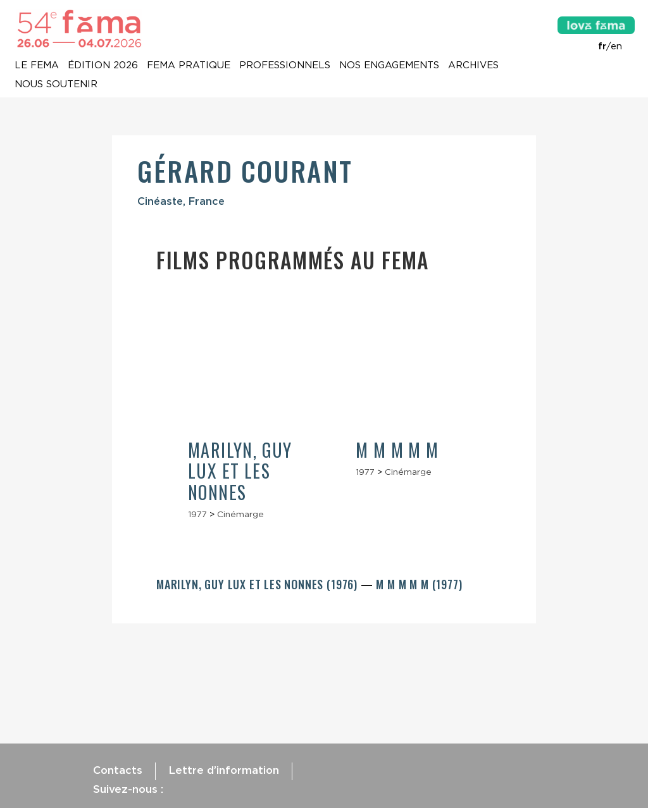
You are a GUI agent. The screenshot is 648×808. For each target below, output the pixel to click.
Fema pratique (188, 65)
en (616, 46)
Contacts (117, 770)
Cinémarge (240, 514)
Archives (473, 65)
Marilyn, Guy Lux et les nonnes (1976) (258, 584)
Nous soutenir (56, 84)
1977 (197, 514)
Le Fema (37, 65)
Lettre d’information (223, 770)
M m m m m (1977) (419, 584)
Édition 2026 (103, 65)
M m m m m (397, 450)
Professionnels (284, 65)
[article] (240, 410)
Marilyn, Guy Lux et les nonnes (240, 471)
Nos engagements (389, 65)
